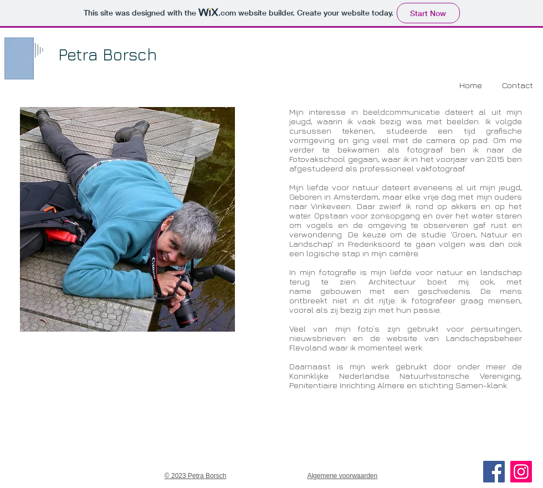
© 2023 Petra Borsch (196, 476)
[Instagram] (521, 471)
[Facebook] (494, 471)
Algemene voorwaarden (342, 476)
